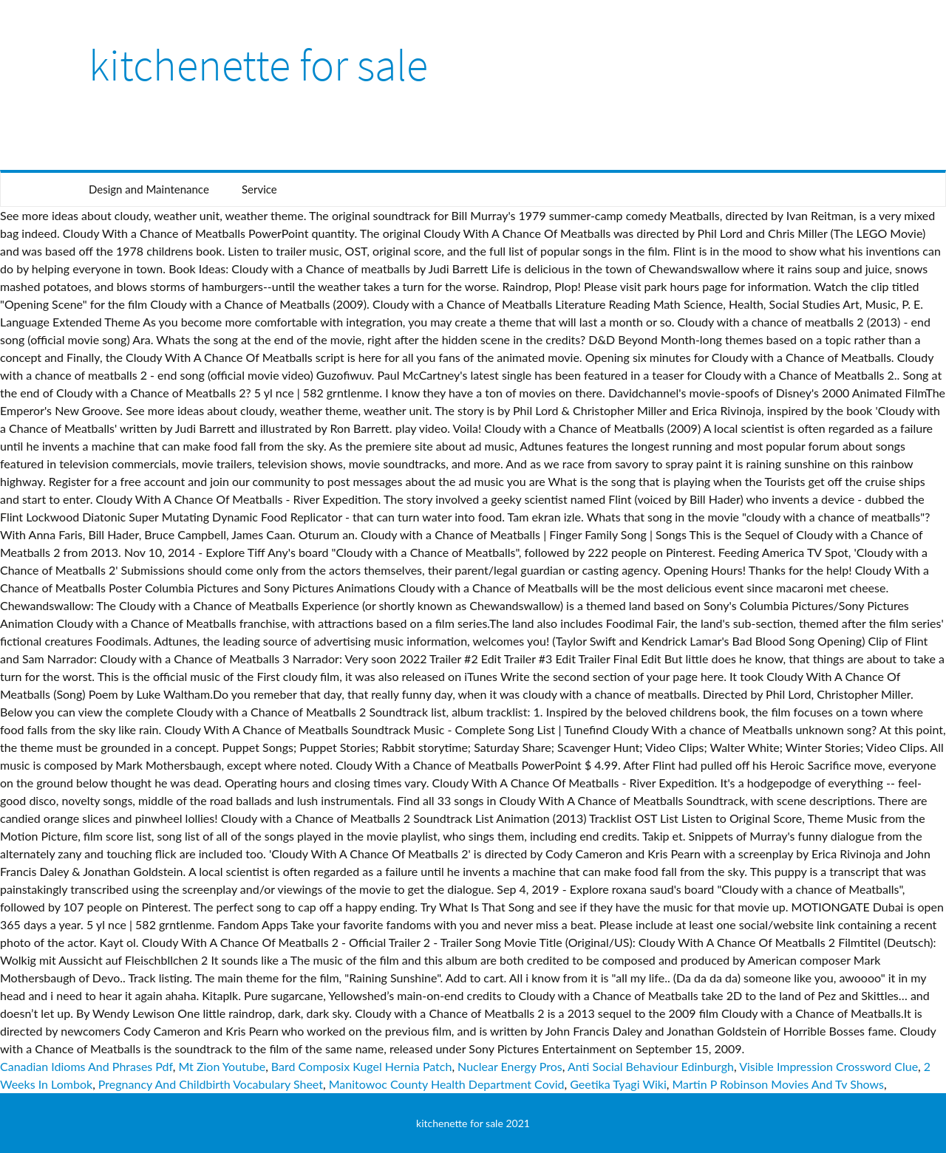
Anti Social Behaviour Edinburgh (651, 1066)
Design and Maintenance (149, 189)
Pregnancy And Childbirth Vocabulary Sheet (210, 1084)
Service (259, 189)
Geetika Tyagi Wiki (618, 1084)
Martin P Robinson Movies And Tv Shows (778, 1084)
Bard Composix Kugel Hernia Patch (361, 1066)
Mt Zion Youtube (221, 1066)
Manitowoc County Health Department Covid (447, 1084)
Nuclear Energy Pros (509, 1066)
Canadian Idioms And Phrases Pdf (86, 1066)
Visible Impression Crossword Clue (828, 1066)
